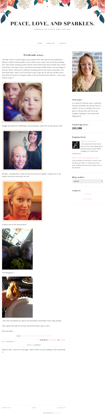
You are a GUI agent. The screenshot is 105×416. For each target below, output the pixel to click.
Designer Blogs (57, 413)
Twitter (34, 336)
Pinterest (42, 336)
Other (49, 336)
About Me (51, 43)
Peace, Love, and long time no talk (85, 158)
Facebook (25, 336)
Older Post (61, 408)
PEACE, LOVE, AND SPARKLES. (52, 24)
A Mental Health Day (88, 141)
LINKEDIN (87, 194)
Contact (62, 43)
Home (40, 43)
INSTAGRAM (87, 199)
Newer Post (6, 408)
